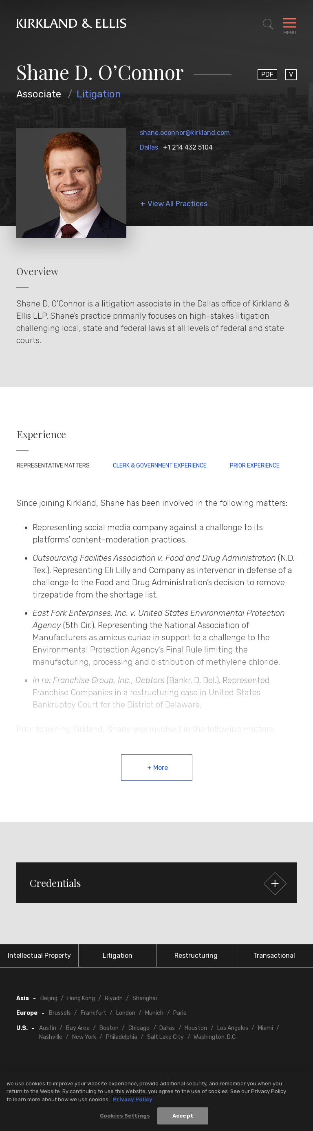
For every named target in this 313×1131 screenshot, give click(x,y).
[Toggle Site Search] (268, 24)
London (125, 1013)
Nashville (50, 1037)
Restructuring (196, 955)
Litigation (99, 94)
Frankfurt (93, 1013)
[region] (156, 1101)
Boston (109, 1028)
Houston (196, 1028)
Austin (47, 1028)
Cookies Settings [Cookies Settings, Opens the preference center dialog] (125, 1116)
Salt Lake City (165, 1037)
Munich (154, 1013)
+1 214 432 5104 (188, 147)
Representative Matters (53, 465)
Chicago (139, 1028)
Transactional (274, 955)
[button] (156, 882)
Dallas (149, 147)
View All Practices (177, 204)
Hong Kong (81, 998)
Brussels (60, 1013)
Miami (265, 1028)
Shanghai (144, 998)
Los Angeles (232, 1028)
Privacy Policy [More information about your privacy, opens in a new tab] (132, 1099)
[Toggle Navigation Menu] (290, 24)
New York (84, 1037)
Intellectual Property (39, 955)
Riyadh (114, 998)
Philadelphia (121, 1037)
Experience (41, 434)
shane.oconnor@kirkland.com (185, 133)
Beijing (48, 998)
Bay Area (78, 1028)
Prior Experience (255, 465)
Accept (182, 1116)
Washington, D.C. (215, 1037)
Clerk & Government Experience (160, 465)
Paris (179, 1013)
